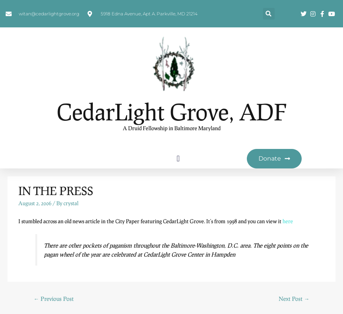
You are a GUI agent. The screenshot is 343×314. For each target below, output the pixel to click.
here (288, 221)
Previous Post (53, 298)
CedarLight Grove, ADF (172, 111)
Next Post (294, 298)
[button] (269, 14)
